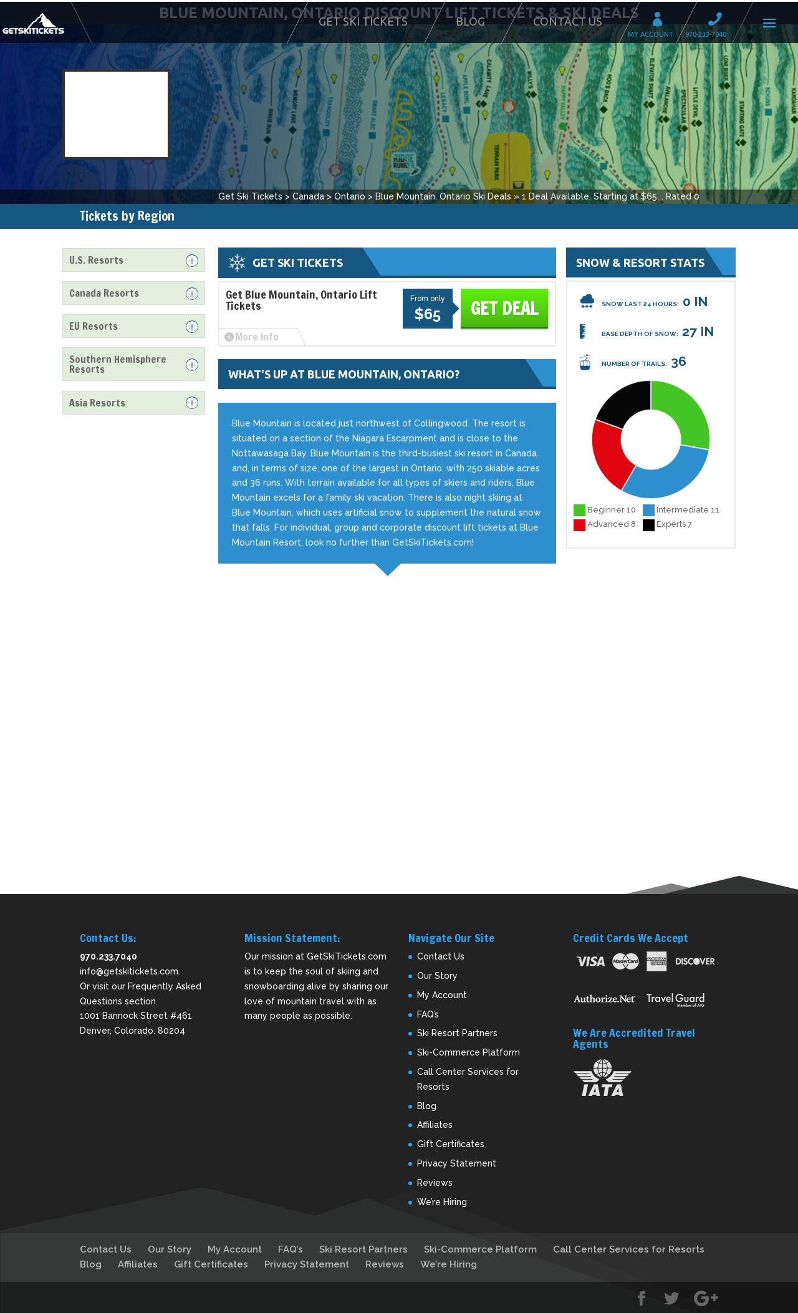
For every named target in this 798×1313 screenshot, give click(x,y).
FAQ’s (428, 1014)
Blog (470, 21)
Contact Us (567, 21)
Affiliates (435, 1125)
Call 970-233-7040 (719, 21)
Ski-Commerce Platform (468, 1052)
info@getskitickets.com (129, 971)
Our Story (437, 976)
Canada (308, 196)
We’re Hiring (442, 1202)
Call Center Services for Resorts (628, 1249)
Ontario (349, 196)
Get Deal (504, 308)
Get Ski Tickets (363, 21)
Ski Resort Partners (457, 1033)
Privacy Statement (456, 1163)
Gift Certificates (450, 1144)
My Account (661, 21)
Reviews (435, 1183)
